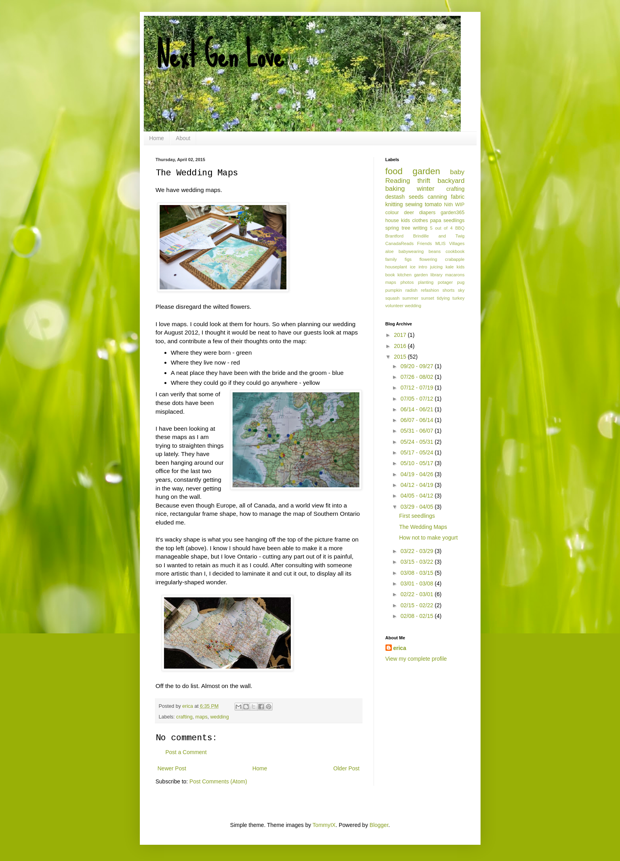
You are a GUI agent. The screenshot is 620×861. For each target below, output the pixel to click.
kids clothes (414, 220)
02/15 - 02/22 (418, 605)
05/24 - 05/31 (418, 442)
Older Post (346, 768)
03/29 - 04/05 (418, 507)
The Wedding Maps (423, 527)
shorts (448, 290)
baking (395, 188)
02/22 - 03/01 (418, 594)
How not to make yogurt (428, 537)
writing (420, 228)
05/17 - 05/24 (418, 452)
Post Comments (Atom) (218, 781)
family (391, 259)
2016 (401, 346)
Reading (397, 180)
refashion (430, 290)
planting (425, 282)
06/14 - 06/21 (418, 409)
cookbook (455, 251)
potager (445, 282)
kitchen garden (412, 274)
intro (422, 266)
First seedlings (417, 516)
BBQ (460, 228)
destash (395, 197)
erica (399, 648)
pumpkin (393, 290)
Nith (448, 204)
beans (435, 251)
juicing (436, 266)
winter (426, 188)
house (392, 220)
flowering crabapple (442, 259)
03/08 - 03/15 (418, 573)
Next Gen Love (220, 55)
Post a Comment (186, 752)
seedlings (453, 220)
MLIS (440, 243)
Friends (424, 243)
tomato (433, 204)
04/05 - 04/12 (418, 495)
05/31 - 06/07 (418, 431)
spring (392, 228)
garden (426, 171)
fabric (457, 197)
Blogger (379, 825)
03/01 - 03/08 (418, 583)
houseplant (396, 266)
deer (409, 212)
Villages (457, 243)
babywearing (411, 251)
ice (413, 266)
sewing (414, 204)
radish (411, 290)
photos (407, 282)
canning (437, 197)
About (183, 138)
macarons (454, 274)
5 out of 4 (441, 228)
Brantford (394, 236)
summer (410, 298)
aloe (389, 251)
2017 (401, 335)
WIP (460, 204)
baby (457, 172)
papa (435, 220)
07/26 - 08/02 (418, 377)
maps (201, 717)
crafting (184, 717)
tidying (443, 298)
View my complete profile (416, 659)
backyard (450, 180)
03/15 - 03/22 (418, 562)
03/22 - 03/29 (418, 551)
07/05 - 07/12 (418, 398)
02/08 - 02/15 (418, 616)
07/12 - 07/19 (418, 387)
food (394, 171)
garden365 (452, 212)
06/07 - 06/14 (418, 420)
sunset (427, 298)
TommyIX (324, 825)
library (436, 274)
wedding (219, 717)
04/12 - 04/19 (418, 485)
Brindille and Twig (439, 236)
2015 (401, 357)
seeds (416, 197)
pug (461, 282)
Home (156, 138)
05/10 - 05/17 (418, 463)
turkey (458, 298)
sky (461, 290)
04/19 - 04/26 (418, 474)
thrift (423, 180)
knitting (394, 204)
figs (408, 259)
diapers (427, 212)
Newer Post (172, 768)
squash (392, 298)
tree (406, 228)
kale (450, 266)
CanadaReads (399, 243)
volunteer (394, 305)
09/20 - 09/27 (418, 366)
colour (392, 212)
